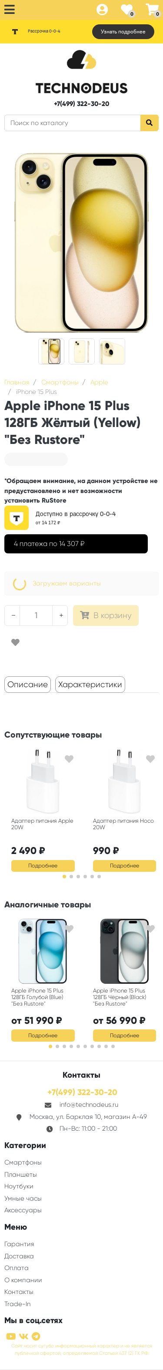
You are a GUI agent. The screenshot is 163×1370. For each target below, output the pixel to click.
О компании (23, 1280)
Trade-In (17, 1304)
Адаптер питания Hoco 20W (123, 824)
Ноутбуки (18, 1186)
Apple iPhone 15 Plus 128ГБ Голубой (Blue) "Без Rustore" (37, 997)
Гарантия (19, 1244)
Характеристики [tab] (90, 684)
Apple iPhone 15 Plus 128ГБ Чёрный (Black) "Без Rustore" (119, 997)
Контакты (18, 1292)
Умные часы (23, 1198)
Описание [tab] (27, 684)
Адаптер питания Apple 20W (42, 824)
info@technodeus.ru (89, 1105)
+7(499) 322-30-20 (81, 104)
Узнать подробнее (123, 32)
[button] (64, 876)
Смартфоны (23, 1162)
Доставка (19, 1256)
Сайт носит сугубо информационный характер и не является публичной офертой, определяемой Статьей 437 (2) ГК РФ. (81, 1349)
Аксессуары (23, 1210)
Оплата (16, 1268)
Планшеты (20, 1174)
